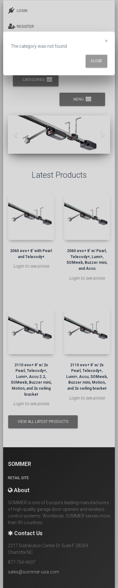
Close (96, 61)
